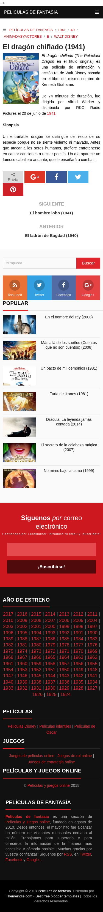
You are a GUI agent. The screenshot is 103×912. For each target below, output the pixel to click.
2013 (64, 614)
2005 (78, 620)
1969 (92, 651)
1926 (37, 694)
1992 (64, 632)
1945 (36, 675)
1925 (51, 694)
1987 (36, 638)
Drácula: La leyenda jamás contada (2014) (69, 421)
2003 (8, 626)
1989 (8, 638)
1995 (22, 632)
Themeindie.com (19, 896)
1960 (22, 663)
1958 (50, 663)
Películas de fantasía (31, 12)
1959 (36, 663)
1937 (50, 682)
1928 (78, 688)
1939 (22, 682)
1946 (22, 675)
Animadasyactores (23, 36)
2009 (22, 620)
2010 (8, 620)
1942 (78, 675)
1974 (22, 651)
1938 (36, 682)
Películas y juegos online (48, 785)
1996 (8, 632)
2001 (36, 626)
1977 (78, 645)
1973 (36, 651)
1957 (64, 663)
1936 (64, 682)
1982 (8, 645)
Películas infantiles (55, 726)
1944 (50, 675)
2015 (36, 614)
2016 (22, 614)
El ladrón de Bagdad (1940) (51, 235)
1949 (78, 669)
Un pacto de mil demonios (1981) (69, 368)
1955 (92, 663)
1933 (8, 688)
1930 (50, 688)
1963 (78, 657)
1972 (50, 651)
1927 (92, 688)
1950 (64, 669)
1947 (8, 675)
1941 (62, 30)
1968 (8, 657)
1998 (78, 626)
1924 (65, 694)
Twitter (39, 288)
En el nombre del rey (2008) (69, 317)
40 (72, 30)
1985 (64, 638)
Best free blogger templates (57, 896)
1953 (22, 669)
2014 (50, 614)
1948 (92, 669)
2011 (92, 614)
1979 (50, 645)
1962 (92, 657)
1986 (50, 638)
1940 (8, 682)
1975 (8, 651)
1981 (22, 645)
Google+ (88, 288)
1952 (36, 669)
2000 (50, 626)
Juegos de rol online (74, 755)
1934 (92, 682)
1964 (64, 657)
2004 (92, 620)
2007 (50, 620)
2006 (64, 620)
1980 (36, 645)
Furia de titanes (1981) (69, 394)
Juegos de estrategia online (51, 762)
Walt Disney (66, 36)
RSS (68, 854)
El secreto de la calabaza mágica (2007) (69, 447)
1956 (78, 663)
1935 (78, 682)
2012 (78, 614)
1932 (22, 688)
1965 (50, 657)
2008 (36, 620)
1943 (64, 675)
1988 (22, 638)
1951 (50, 669)
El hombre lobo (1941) (51, 213)
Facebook (64, 288)
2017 (8, 614)
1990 (92, 632)
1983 (92, 638)
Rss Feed (15, 288)
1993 (50, 632)
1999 (64, 626)
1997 (92, 626)
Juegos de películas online (31, 755)
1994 (36, 632)
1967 (22, 657)
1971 (64, 651)
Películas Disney (22, 726)
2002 (22, 626)
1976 (92, 645)
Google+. (34, 860)
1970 (78, 651)
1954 (8, 669)
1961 (8, 663)
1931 (36, 688)
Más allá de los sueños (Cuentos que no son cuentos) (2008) (69, 344)
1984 (78, 638)
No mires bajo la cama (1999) (69, 470)
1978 (64, 645)
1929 (64, 688)
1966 (36, 657)
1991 (78, 632)
